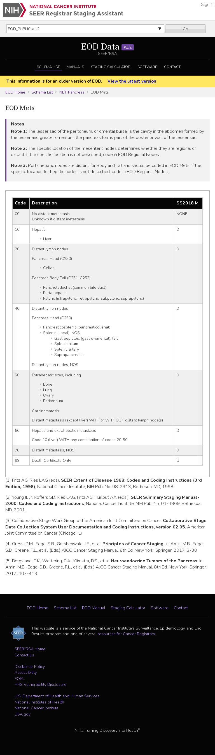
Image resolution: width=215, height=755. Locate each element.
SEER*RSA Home (30, 649)
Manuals (75, 66)
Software (147, 66)
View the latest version (132, 81)
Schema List (48, 66)
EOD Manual (93, 608)
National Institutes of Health (39, 702)
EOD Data (107, 47)
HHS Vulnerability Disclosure (40, 684)
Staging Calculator (110, 66)
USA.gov (23, 714)
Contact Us (24, 655)
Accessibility (26, 672)
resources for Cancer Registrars (126, 634)
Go (185, 29)
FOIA (19, 678)
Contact (172, 66)
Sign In (207, 4)
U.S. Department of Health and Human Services (57, 696)
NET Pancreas (72, 92)
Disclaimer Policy (30, 666)
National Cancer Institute (37, 708)
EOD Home (15, 92)
